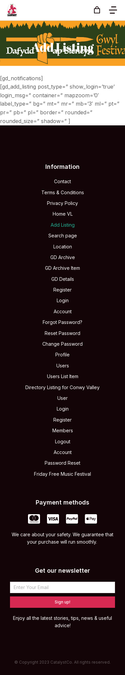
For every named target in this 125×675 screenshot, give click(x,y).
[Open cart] (97, 10)
